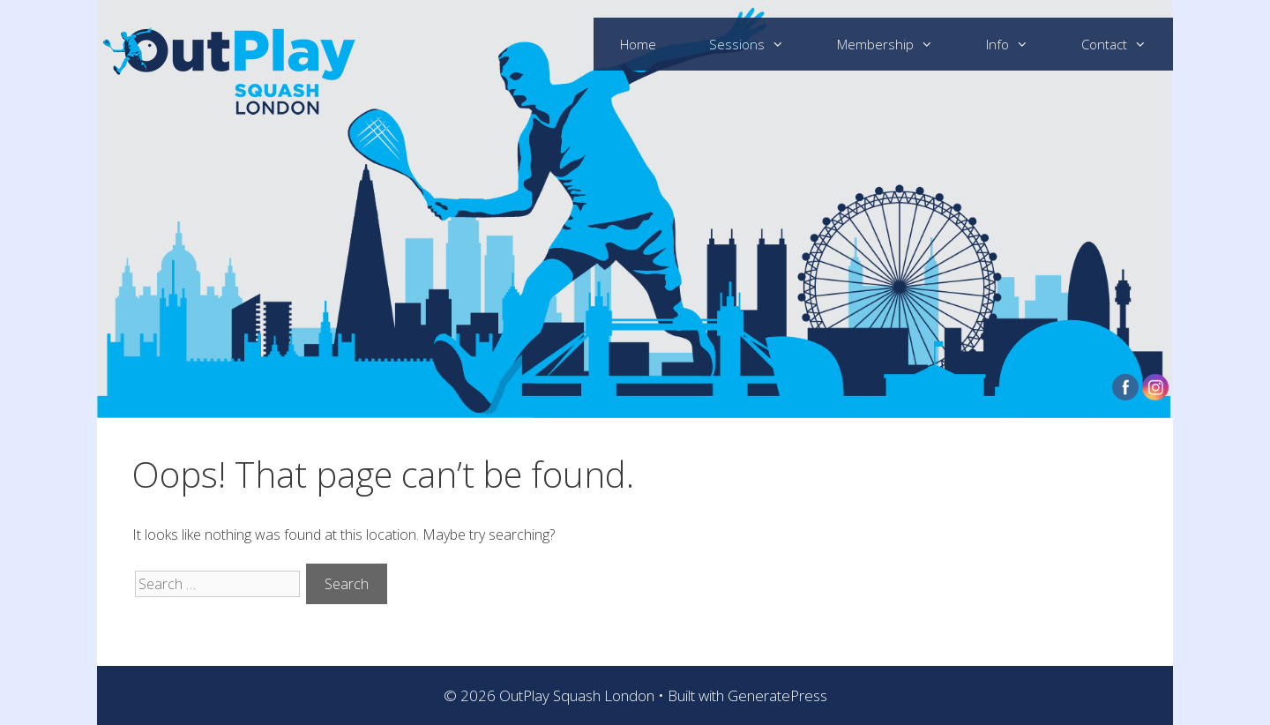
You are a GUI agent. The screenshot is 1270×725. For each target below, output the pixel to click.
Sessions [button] (760, 44)
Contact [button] (1127, 44)
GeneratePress (777, 695)
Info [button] (1020, 44)
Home (638, 44)
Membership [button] (898, 44)
